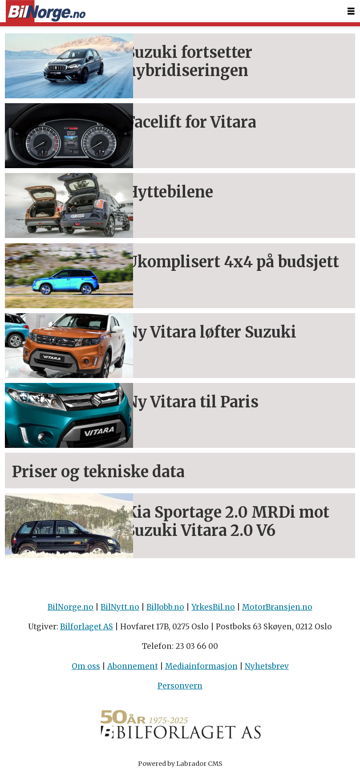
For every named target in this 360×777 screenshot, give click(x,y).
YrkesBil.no (213, 607)
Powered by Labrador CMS (180, 764)
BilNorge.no (70, 607)
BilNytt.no (120, 607)
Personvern (180, 686)
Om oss (86, 666)
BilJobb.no (165, 607)
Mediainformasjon (201, 666)
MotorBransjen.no (277, 607)
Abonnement (132, 666)
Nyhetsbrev (267, 666)
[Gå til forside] (45, 11)
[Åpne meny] (351, 11)
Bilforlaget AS (86, 627)
